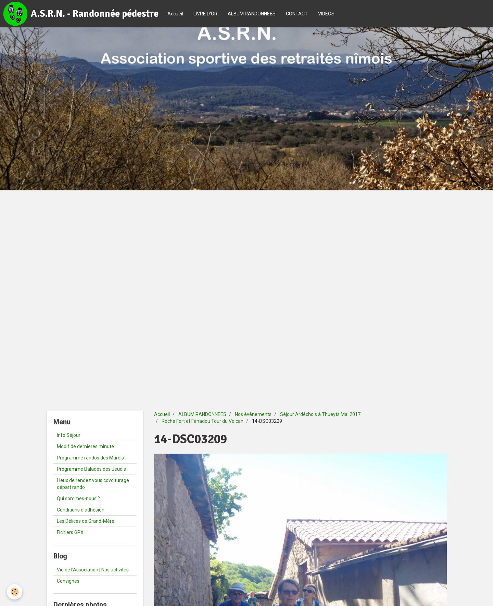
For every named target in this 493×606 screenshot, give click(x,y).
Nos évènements (253, 414)
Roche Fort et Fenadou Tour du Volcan (202, 421)
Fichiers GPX (70, 532)
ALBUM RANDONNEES (252, 13)
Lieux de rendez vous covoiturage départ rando (93, 484)
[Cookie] (14, 591)
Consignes (68, 581)
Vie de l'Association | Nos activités (93, 569)
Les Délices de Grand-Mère (85, 521)
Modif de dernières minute (85, 446)
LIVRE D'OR (205, 13)
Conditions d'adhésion (80, 510)
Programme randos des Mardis (90, 457)
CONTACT (297, 13)
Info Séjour (68, 435)
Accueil (175, 13)
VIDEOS (326, 13)
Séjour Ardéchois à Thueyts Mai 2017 (320, 414)
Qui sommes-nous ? (78, 498)
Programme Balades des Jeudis (91, 469)
